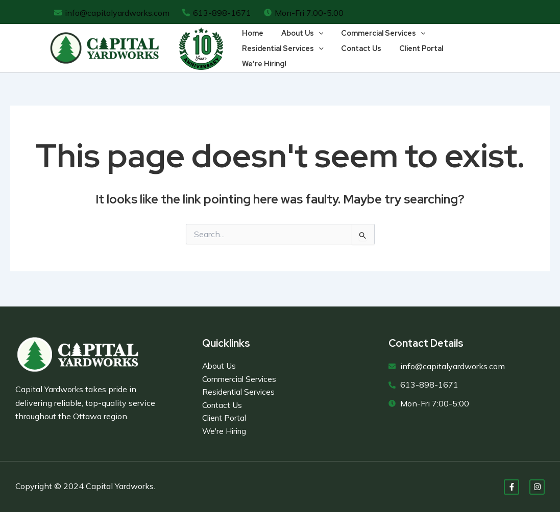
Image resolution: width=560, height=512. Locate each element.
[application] (314, 40)
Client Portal (414, 56)
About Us (298, 40)
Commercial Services (376, 40)
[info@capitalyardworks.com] (112, 13)
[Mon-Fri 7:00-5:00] (304, 13)
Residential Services (281, 56)
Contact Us (357, 56)
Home (251, 40)
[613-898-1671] (217, 13)
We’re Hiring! (472, 56)
